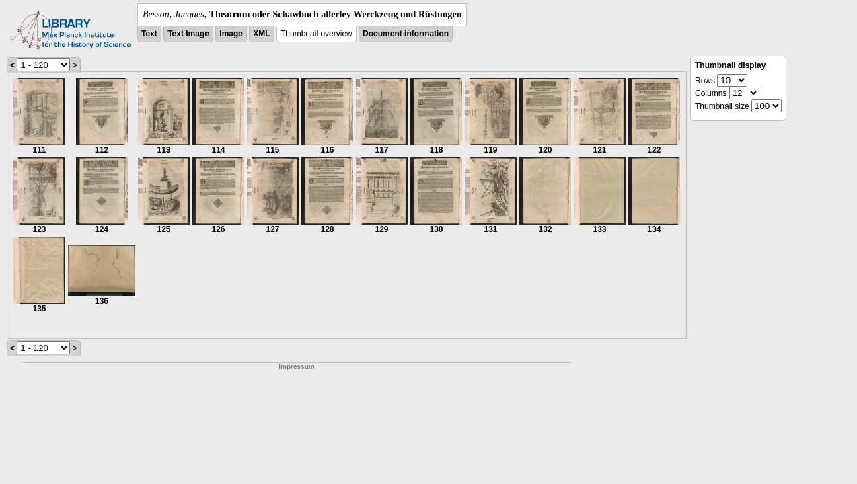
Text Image (188, 33)
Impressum (296, 366)
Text (149, 33)
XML (261, 33)
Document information (406, 33)
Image (231, 33)
